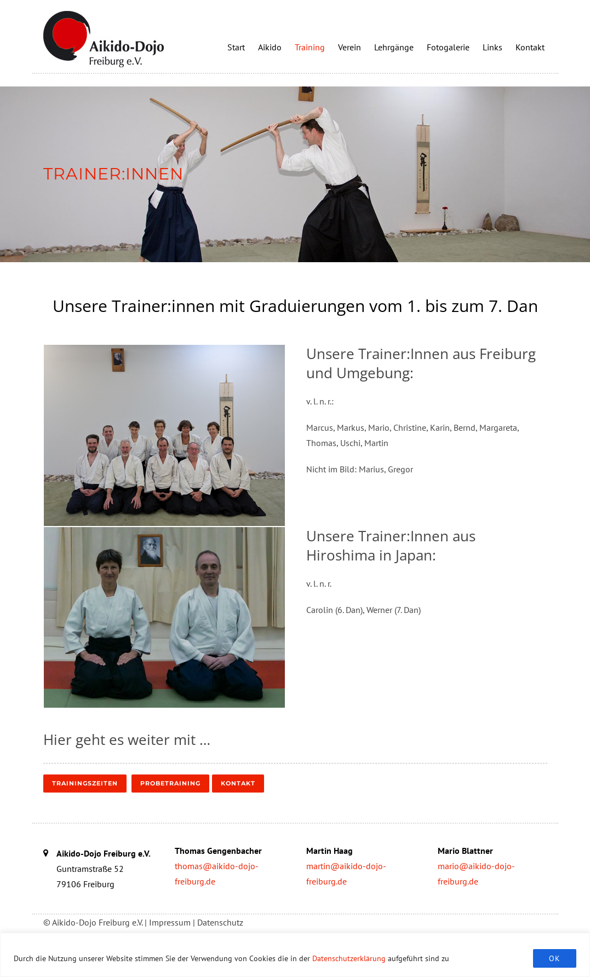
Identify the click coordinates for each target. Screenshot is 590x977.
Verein (349, 47)
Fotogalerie (448, 47)
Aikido (270, 47)
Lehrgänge (394, 47)
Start (236, 47)
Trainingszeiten (85, 783)
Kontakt (530, 47)
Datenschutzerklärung (349, 958)
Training (310, 47)
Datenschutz (220, 922)
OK (554, 958)
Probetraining (170, 783)
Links (492, 47)
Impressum (170, 922)
